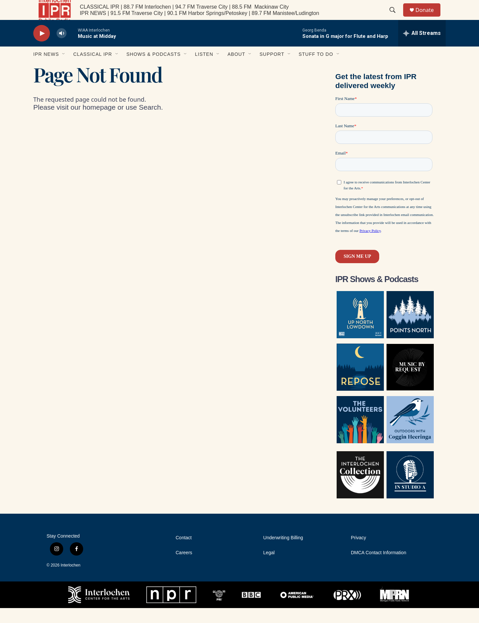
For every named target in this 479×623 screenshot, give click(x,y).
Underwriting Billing (283, 552)
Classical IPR (92, 69)
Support (271, 69)
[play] (41, 48)
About (236, 69)
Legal (268, 567)
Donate (428, 17)
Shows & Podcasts (153, 69)
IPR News (46, 69)
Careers (184, 567)
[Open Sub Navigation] (64, 69)
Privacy (358, 552)
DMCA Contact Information (378, 567)
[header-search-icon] (395, 18)
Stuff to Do (316, 69)
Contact (184, 552)
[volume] (61, 48)
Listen (204, 69)
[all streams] (422, 48)
